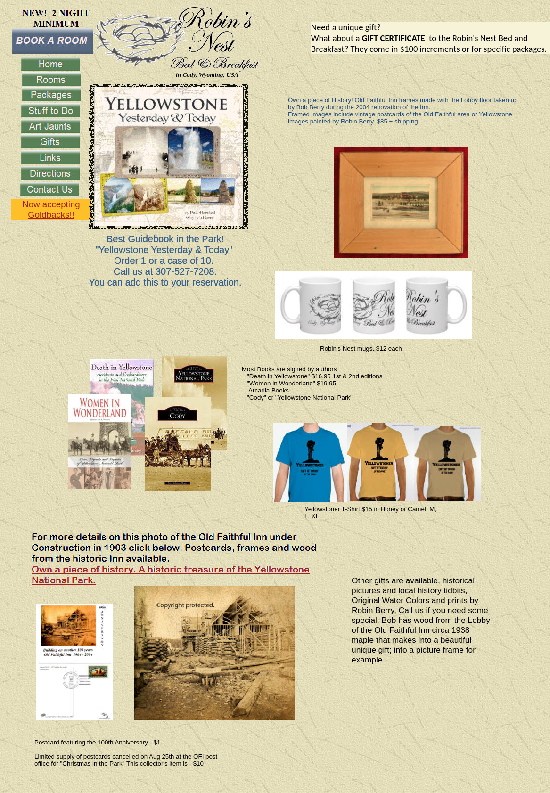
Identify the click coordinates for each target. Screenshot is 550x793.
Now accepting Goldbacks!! (51, 209)
